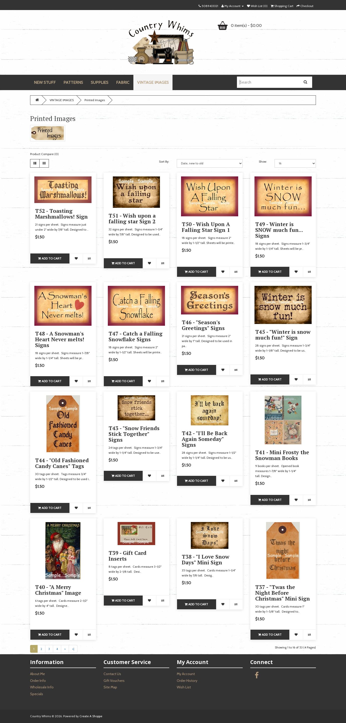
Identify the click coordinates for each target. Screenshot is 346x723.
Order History (187, 680)
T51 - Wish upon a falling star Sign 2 (132, 218)
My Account (186, 674)
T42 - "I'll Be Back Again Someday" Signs (204, 439)
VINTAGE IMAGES (153, 82)
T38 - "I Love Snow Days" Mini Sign (205, 559)
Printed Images (94, 100)
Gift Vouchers (114, 680)
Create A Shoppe (90, 716)
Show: (263, 161)
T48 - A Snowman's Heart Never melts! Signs (59, 339)
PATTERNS (73, 82)
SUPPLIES (99, 82)
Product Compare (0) (44, 154)
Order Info (38, 680)
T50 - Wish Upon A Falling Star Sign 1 (206, 227)
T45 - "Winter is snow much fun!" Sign (282, 334)
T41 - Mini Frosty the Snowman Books (282, 455)
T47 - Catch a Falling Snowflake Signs (135, 336)
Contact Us (112, 674)
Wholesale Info (42, 687)
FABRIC (122, 82)
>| (73, 649)
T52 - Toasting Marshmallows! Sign (61, 213)
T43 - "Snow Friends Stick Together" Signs (134, 434)
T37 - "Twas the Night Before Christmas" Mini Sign (282, 592)
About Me (37, 674)
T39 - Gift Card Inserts (127, 555)
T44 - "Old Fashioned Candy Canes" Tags (62, 463)
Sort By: (164, 161)
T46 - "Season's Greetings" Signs (203, 325)
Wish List (184, 687)
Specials (36, 694)
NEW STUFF (45, 82)
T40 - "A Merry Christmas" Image (58, 589)
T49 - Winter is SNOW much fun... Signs (279, 230)
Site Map (110, 687)
